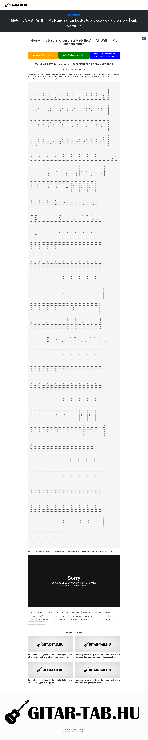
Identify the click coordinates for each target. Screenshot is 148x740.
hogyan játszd (63, 621)
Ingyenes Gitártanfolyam (41, 55)
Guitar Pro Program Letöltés (73, 55)
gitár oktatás (87, 614)
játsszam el (84, 621)
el (62, 614)
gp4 (106, 617)
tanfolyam (32, 624)
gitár (67, 614)
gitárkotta (97, 614)
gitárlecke (107, 614)
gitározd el (44, 617)
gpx (111, 617)
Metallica (76, 15)
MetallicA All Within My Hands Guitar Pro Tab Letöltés (107, 55)
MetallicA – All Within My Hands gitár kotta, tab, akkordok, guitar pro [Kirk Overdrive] (74, 23)
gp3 (101, 617)
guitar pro (32, 621)
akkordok (39, 614)
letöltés (100, 621)
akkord (31, 614)
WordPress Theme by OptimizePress (74, 731)
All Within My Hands (52, 614)
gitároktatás (33, 617)
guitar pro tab (43, 621)
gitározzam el (55, 617)
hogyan (53, 621)
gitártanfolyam (76, 617)
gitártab (65, 617)
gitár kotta (75, 614)
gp (96, 617)
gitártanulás (88, 617)
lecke (92, 621)
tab (116, 621)
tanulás (40, 624)
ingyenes (74, 621)
